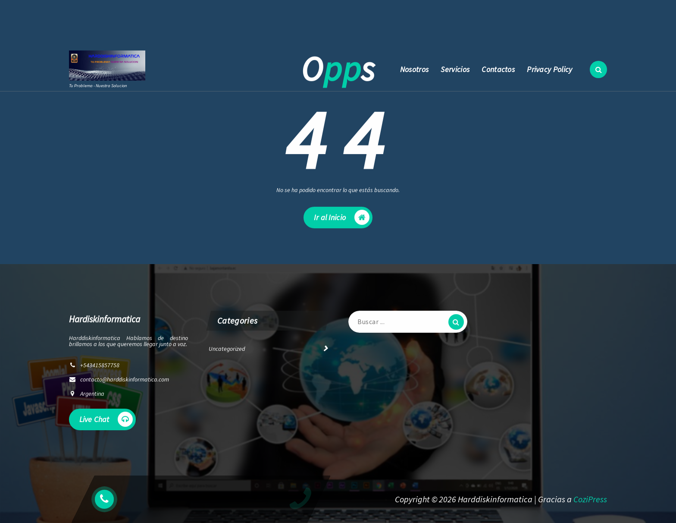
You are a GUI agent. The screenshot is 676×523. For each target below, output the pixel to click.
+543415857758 (252, 28)
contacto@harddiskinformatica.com (158, 28)
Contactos (498, 69)
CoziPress (590, 499)
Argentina (92, 396)
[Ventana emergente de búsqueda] (598, 69)
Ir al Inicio (341, 221)
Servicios (455, 69)
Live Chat (106, 421)
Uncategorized (227, 351)
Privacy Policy (549, 69)
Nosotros (414, 69)
